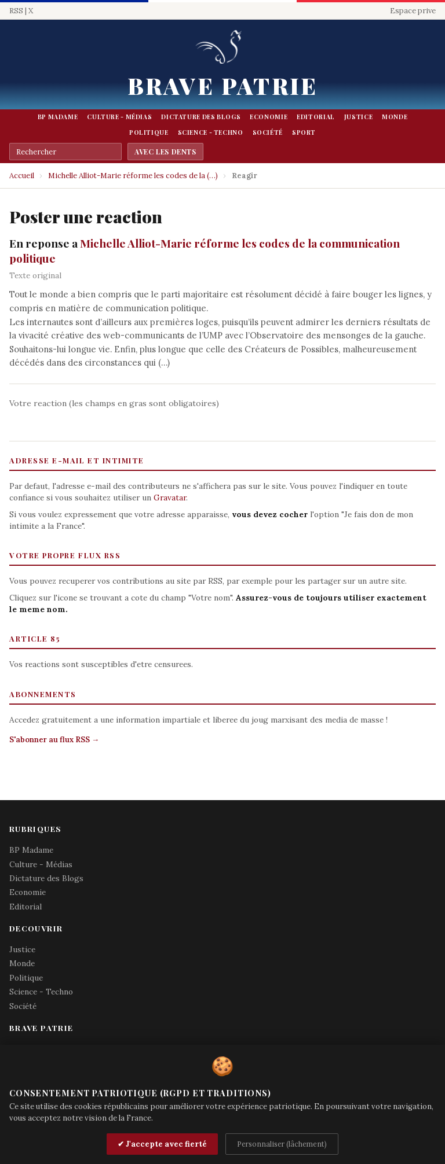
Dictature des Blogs (200, 117)
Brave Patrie (222, 85)
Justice (358, 117)
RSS (16, 11)
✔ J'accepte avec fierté (162, 1144)
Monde (394, 117)
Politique (149, 132)
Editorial (316, 117)
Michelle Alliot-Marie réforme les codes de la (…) (133, 176)
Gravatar (170, 497)
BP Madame (58, 117)
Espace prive (413, 11)
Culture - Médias (119, 117)
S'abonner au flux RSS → (54, 740)
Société (268, 132)
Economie (268, 117)
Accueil (21, 176)
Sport (304, 132)
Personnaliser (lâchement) (282, 1143)
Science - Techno (210, 132)
